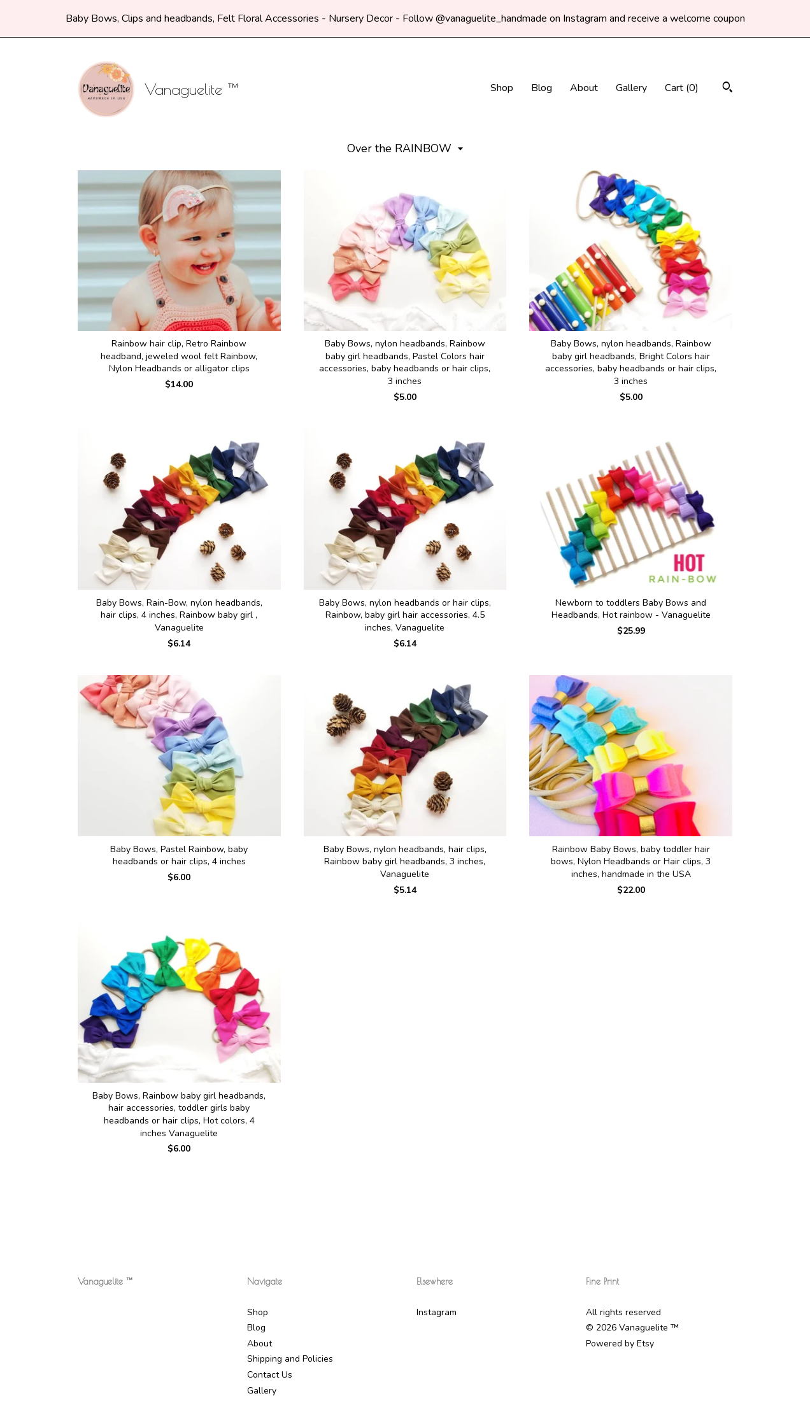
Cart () (682, 88)
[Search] (727, 89)
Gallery (631, 88)
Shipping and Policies (290, 1359)
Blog (541, 88)
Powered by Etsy (620, 1343)
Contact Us (269, 1375)
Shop (501, 88)
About (584, 88)
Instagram (436, 1312)
